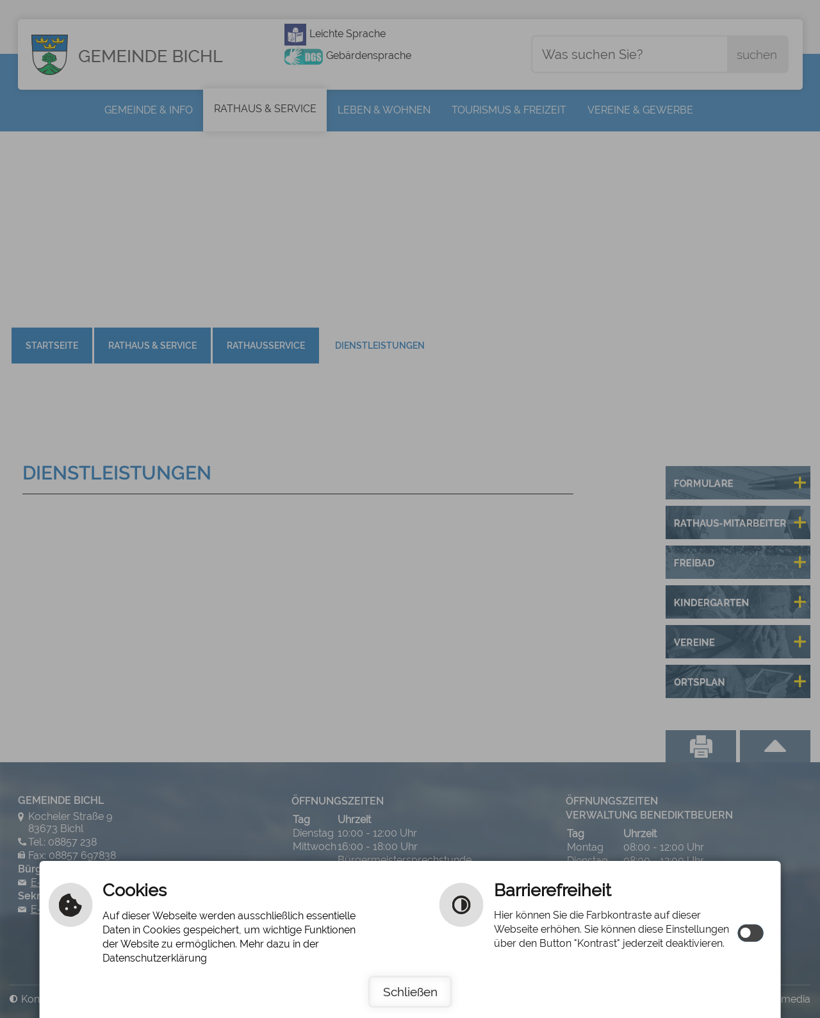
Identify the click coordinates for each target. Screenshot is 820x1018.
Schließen (410, 992)
